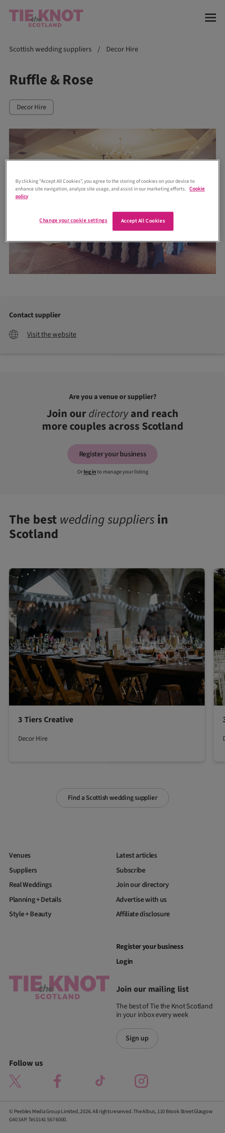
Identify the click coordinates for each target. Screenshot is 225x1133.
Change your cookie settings (73, 220)
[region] (112, 200)
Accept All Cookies (143, 221)
